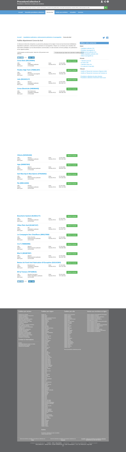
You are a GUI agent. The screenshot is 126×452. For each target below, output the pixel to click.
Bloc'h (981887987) (24, 253)
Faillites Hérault (44, 367)
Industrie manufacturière (23, 330)
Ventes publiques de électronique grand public (97, 321)
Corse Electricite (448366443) (28, 88)
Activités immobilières (23, 316)
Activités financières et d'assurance (26, 315)
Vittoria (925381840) (24, 155)
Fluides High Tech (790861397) (28, 70)
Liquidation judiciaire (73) (87, 48)
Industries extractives (23, 331)
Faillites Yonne (44, 424)
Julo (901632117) (23, 79)
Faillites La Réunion (45, 374)
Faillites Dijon (67, 320)
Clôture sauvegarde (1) (87, 55)
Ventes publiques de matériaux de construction (97, 324)
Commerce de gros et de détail (25, 321)
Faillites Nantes (67, 333)
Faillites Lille (66, 324)
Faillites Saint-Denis (68, 341)
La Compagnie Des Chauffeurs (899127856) (33, 234)
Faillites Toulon (67, 345)
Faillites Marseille (68, 328)
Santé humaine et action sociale (25, 334)
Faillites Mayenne (45, 388)
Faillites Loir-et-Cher (45, 376)
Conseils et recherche (23, 322)
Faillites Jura (44, 373)
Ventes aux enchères (62, 12)
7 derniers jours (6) (86, 60)
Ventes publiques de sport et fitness (94, 329)
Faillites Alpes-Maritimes (46, 319)
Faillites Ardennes (45, 321)
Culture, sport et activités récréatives (26, 324)
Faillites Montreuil (68, 331)
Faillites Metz (67, 329)
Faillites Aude (44, 324)
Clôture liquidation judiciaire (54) (89, 54)
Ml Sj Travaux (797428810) (27, 272)
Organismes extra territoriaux (24, 333)
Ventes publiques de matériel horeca (95, 325)
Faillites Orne (44, 397)
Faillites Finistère (45, 348)
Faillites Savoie (44, 408)
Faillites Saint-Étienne (69, 342)
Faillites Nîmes (67, 336)
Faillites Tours (67, 347)
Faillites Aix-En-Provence (69, 314)
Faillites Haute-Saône (46, 360)
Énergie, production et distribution (25, 327)
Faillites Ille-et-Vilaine (45, 368)
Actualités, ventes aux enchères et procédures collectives (93, 438)
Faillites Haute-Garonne (46, 357)
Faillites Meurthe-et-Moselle (47, 390)
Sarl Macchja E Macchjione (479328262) (32, 174)
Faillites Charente (45, 331)
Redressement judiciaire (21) (88, 52)
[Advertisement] (47, 108)
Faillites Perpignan (68, 338)
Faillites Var (43, 419)
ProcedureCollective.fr (28, 1)
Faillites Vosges (44, 423)
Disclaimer (66, 443)
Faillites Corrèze (44, 334)
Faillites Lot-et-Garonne (46, 382)
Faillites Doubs (44, 342)
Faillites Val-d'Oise (45, 417)
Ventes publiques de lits (92, 322)
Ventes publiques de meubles (93, 327)
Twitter (32, 440)
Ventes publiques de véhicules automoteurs (96, 330)
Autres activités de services (24, 320)
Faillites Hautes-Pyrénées (46, 365)
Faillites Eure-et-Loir (45, 347)
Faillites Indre (44, 369)
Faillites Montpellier (68, 330)
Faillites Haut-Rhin (45, 355)
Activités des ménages (23, 314)
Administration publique (23, 318)
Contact (20, 342)
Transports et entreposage (24, 337)
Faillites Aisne (44, 315)
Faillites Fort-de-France (69, 321)
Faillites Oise (44, 396)
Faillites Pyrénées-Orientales (47, 403)
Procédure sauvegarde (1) (88, 50)
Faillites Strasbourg (68, 343)
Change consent (93, 443)
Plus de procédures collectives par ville (72, 349)
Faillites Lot (43, 381)
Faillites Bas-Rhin (45, 327)
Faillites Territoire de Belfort (47, 415)
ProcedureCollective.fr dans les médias (26, 344)
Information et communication (24, 332)
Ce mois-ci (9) (84, 62)
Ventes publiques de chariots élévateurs (95, 316)
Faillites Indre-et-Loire (46, 370)
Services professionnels (23, 336)
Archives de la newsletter (23, 346)
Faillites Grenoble (68, 322)
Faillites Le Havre (68, 323)
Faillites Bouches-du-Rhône (47, 328)
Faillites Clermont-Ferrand (69, 319)
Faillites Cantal (44, 330)
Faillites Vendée (44, 421)
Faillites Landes (44, 375)
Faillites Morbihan (45, 392)
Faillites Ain (43, 314)
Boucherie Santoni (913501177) (28, 216)
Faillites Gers (44, 350)
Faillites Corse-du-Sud (46, 336)
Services (80, 12)
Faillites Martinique (45, 387)
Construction (21, 323)
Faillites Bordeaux (68, 318)
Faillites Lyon (67, 327)
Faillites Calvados (45, 329)
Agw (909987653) (23, 164)
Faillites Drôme (44, 343)
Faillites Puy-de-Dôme (46, 401)
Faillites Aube (44, 323)
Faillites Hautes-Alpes (46, 364)
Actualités (73, 12)
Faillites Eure (44, 346)
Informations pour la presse (24, 345)
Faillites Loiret (44, 379)
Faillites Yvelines (45, 426)
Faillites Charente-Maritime (47, 332)
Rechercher (50, 12)
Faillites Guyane (44, 354)
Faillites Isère (44, 372)
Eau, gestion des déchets (23, 325)
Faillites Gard (44, 349)
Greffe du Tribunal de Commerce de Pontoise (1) (94, 73)
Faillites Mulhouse (68, 332)
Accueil (20, 12)
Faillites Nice (67, 334)
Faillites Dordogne (45, 341)
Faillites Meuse (44, 391)
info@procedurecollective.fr (37, 443)
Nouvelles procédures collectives (34, 12)
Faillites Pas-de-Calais (46, 400)
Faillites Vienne (44, 422)
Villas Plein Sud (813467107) (27, 225)
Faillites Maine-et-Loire (46, 384)
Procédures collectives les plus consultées (50, 433)
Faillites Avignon (67, 315)
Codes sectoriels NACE (46, 434)
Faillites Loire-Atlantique (46, 378)
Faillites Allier (44, 316)
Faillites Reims (67, 339)
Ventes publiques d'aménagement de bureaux (97, 314)
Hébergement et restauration (24, 329)
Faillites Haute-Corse (45, 356)
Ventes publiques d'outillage (93, 328)
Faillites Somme (44, 412)
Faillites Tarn (44, 413)
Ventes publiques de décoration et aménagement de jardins (94, 320)
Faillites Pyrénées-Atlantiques (47, 402)
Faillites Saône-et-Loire (46, 405)
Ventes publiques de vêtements (94, 331)
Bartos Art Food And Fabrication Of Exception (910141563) (39, 262)
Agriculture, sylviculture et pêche (25, 319)
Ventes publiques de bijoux (93, 315)
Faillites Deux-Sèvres (45, 340)
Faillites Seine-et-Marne (46, 409)
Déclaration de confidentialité (79, 443)
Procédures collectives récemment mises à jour (93, 77)
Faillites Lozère (44, 383)
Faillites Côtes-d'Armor (46, 338)
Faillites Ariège (44, 322)
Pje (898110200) (23, 183)
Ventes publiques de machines (93, 323)
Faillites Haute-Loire (45, 358)
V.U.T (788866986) (23, 244)
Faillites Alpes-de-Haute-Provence (48, 318)
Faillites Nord (44, 395)
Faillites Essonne (45, 345)
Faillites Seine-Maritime (46, 410)
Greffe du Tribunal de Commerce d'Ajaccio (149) (94, 71)
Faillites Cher (44, 333)
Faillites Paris (44, 399)
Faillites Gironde (44, 351)
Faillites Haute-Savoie (46, 361)
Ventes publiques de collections (94, 318)
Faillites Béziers (67, 316)
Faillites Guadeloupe (45, 352)
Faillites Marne (44, 386)
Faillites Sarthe (44, 406)
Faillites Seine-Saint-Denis (47, 411)
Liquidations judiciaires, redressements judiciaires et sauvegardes (42, 37)
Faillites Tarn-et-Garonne (46, 414)
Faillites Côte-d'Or (45, 337)
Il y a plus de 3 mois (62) (87, 66)
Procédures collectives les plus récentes (91, 76)
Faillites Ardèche (44, 320)
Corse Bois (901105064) (26, 60)
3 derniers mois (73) (86, 64)
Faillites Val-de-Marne (46, 418)
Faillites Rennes (67, 340)
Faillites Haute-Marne (46, 359)
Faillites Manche (44, 385)
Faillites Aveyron (44, 325)
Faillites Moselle (44, 393)
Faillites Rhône (44, 404)
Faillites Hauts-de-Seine (46, 366)
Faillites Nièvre (44, 394)
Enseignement (21, 328)
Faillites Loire (44, 377)
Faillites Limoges (67, 325)
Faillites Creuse (44, 339)
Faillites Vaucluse (45, 420)
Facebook (63, 440)
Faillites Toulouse (68, 346)
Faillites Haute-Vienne (46, 363)
